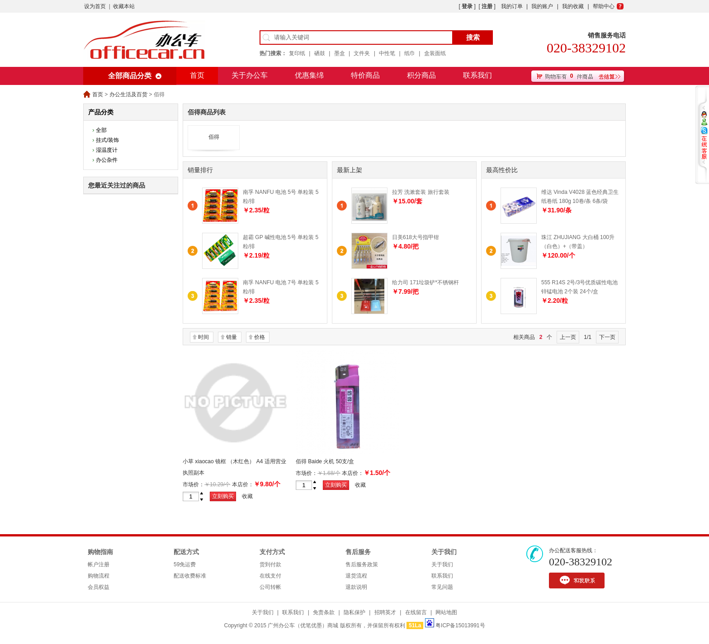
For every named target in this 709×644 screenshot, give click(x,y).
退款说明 (356, 587)
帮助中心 (603, 6)
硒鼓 (319, 53)
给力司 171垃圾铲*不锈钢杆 (425, 282)
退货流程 (356, 576)
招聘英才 (385, 612)
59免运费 (185, 564)
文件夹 (362, 53)
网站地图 (446, 612)
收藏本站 (124, 6)
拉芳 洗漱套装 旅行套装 (420, 192)
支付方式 (272, 552)
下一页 (607, 337)
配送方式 (186, 552)
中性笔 (387, 53)
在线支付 (270, 576)
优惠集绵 (309, 75)
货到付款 (270, 564)
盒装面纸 (435, 53)
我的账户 (542, 6)
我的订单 (512, 6)
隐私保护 (354, 612)
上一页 (568, 337)
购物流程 (98, 576)
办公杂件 (107, 160)
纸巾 (409, 53)
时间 (203, 337)
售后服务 (358, 552)
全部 (101, 130)
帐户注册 (98, 564)
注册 (487, 6)
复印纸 (297, 53)
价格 (259, 337)
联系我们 (477, 75)
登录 (467, 6)
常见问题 (442, 587)
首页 (197, 75)
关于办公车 (250, 75)
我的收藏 (573, 6)
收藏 (247, 496)
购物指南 (100, 552)
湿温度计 (107, 150)
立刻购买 (223, 496)
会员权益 (98, 587)
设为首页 (95, 6)
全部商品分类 (129, 76)
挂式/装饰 (107, 140)
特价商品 (365, 75)
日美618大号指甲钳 (415, 237)
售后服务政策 (361, 564)
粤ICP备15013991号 (460, 625)
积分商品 (421, 75)
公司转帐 (270, 587)
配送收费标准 (190, 576)
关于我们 (444, 552)
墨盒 (339, 53)
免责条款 (324, 612)
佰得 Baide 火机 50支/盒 (325, 461)
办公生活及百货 (128, 94)
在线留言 (416, 612)
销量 (231, 337)
